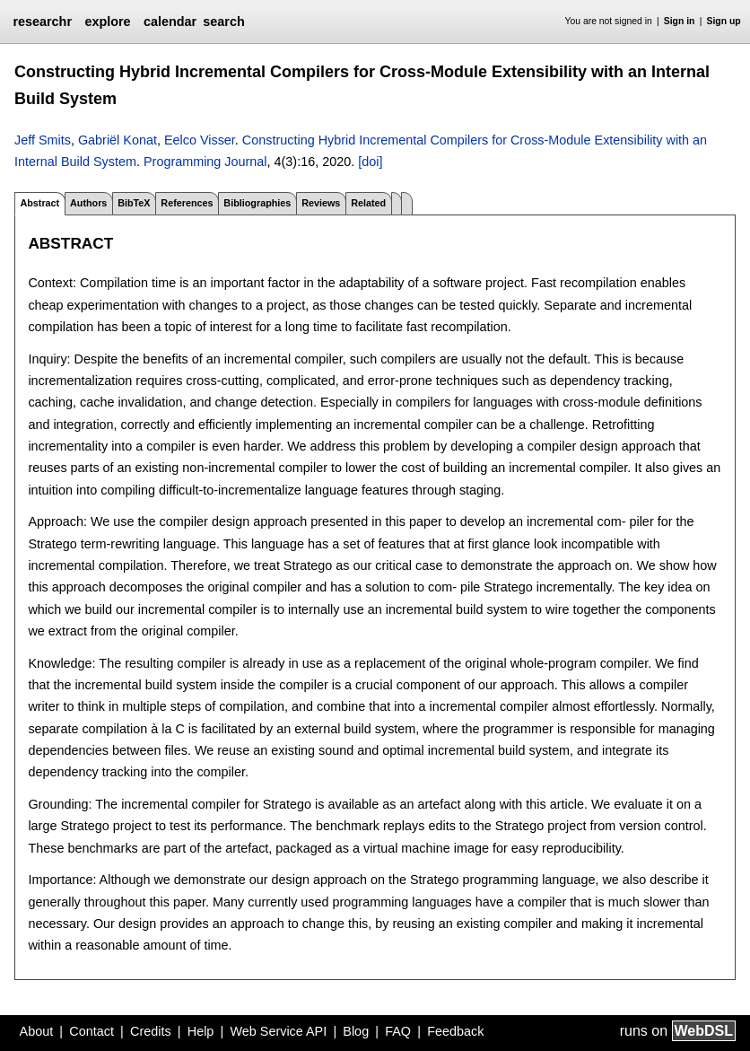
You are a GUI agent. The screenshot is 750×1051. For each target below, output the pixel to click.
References (187, 202)
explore (107, 21)
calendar (170, 21)
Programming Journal (205, 161)
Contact (91, 1031)
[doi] (370, 161)
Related (368, 202)
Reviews (320, 202)
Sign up (724, 21)
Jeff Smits (42, 140)
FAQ (398, 1031)
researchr (42, 21)
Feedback (455, 1031)
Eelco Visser (199, 140)
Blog (356, 1031)
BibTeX (134, 202)
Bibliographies (257, 202)
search (223, 21)
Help (201, 1031)
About (37, 1031)
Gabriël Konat (117, 140)
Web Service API (278, 1031)
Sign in (679, 21)
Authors (88, 202)
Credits (150, 1031)
